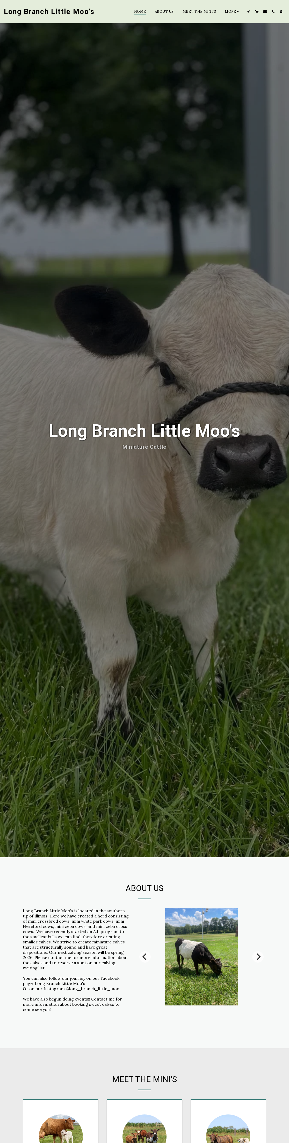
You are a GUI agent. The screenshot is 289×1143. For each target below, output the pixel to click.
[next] (258, 977)
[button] (248, 11)
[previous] (145, 977)
